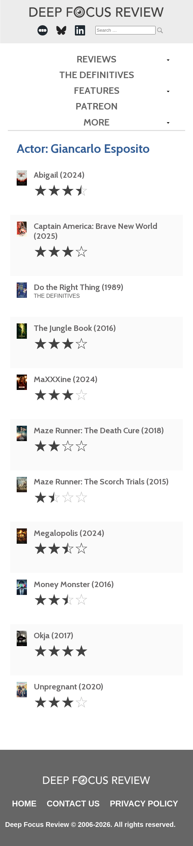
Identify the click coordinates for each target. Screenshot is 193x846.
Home (24, 803)
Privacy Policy (144, 803)
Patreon (97, 106)
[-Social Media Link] (42, 30)
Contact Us (73, 803)
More (96, 122)
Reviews (96, 59)
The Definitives (96, 75)
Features (96, 90)
